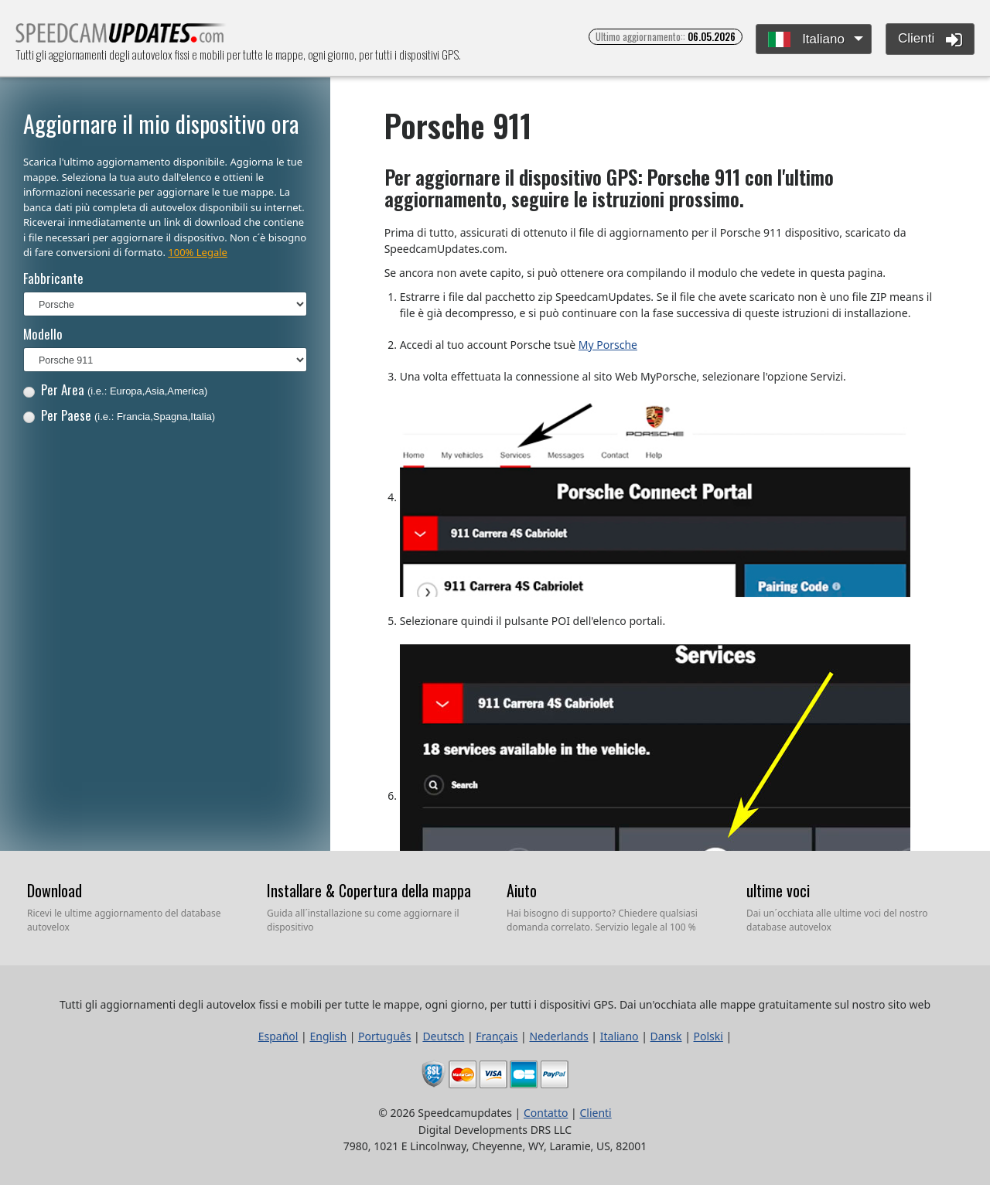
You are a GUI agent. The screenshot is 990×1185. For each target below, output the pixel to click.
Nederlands (558, 1036)
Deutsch (443, 1036)
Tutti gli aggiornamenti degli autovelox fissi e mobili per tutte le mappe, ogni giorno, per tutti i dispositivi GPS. (121, 37)
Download (54, 890)
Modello (43, 333)
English (327, 1036)
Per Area (115, 389)
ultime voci (778, 890)
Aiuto (522, 890)
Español (278, 1036)
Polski (708, 1036)
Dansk (666, 1036)
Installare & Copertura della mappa (369, 890)
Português (384, 1036)
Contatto (546, 1112)
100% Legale (197, 252)
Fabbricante (53, 278)
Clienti (930, 39)
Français (496, 1036)
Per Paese (119, 415)
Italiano (806, 40)
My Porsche (608, 344)
